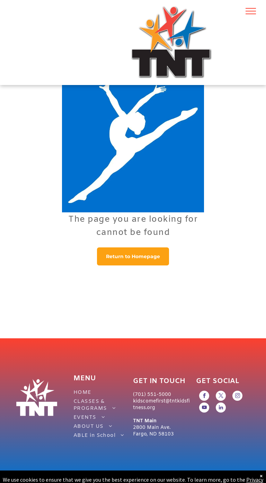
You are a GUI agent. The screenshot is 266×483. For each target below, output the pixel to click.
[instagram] (237, 396)
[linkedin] (221, 408)
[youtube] (204, 408)
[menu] (251, 11)
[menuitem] (99, 392)
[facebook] (204, 396)
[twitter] (221, 396)
